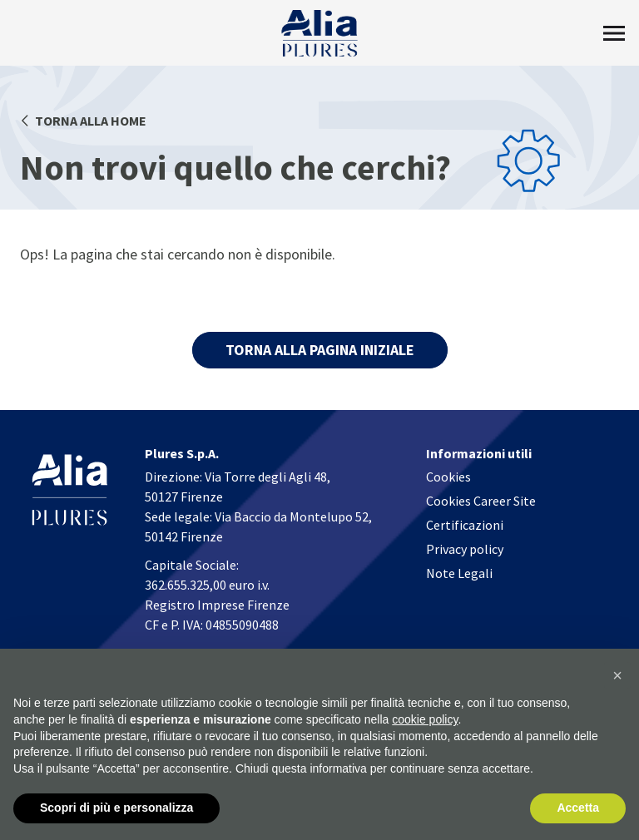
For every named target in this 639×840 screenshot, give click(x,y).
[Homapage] (320, 33)
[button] (617, 676)
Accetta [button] (578, 808)
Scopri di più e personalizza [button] (116, 808)
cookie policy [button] (425, 719)
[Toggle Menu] (614, 33)
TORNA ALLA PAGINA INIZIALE (319, 349)
